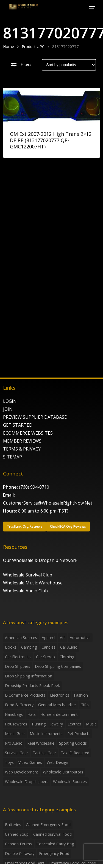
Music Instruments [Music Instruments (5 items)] (46, 733)
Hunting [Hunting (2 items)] (39, 724)
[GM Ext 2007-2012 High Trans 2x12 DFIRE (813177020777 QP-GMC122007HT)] (51, 105)
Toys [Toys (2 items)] (9, 762)
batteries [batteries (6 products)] (13, 824)
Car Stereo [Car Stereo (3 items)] (45, 656)
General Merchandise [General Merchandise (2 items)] (57, 704)
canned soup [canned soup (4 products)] (17, 834)
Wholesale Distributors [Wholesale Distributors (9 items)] (63, 772)
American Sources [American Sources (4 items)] (21, 637)
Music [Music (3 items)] (91, 724)
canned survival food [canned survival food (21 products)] (52, 834)
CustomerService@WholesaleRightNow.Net (47, 503)
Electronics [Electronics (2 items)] (59, 695)
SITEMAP (12, 457)
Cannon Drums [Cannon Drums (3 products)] (18, 843)
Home (8, 46)
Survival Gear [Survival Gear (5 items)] (16, 752)
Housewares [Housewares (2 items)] (16, 724)
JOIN (8, 409)
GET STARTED (17, 425)
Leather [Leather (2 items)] (74, 724)
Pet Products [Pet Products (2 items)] (78, 733)
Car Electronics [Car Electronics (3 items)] (18, 656)
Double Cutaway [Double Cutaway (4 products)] (19, 853)
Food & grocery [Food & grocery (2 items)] (19, 704)
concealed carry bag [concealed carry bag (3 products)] (55, 843)
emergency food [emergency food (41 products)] (54, 853)
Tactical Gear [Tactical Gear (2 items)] (44, 752)
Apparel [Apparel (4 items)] (48, 637)
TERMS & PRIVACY (22, 449)
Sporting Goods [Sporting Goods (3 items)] (73, 743)
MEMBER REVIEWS (22, 441)
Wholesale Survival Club (27, 575)
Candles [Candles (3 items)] (48, 647)
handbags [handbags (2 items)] (14, 714)
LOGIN (10, 401)
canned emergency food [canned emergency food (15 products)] (48, 824)
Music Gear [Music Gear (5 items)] (15, 733)
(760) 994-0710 (34, 487)
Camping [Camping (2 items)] (29, 647)
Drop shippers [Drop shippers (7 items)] (17, 666)
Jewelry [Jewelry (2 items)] (56, 724)
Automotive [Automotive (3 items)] (80, 637)
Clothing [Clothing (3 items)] (67, 656)
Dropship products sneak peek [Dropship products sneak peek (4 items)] (32, 685)
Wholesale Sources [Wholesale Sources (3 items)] (70, 781)
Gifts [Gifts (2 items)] (84, 704)
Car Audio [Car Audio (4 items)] (68, 647)
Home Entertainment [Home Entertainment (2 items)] (59, 714)
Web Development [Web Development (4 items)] (21, 772)
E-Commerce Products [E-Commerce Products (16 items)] (25, 695)
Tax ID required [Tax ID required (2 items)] (75, 752)
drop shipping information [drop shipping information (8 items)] (28, 676)
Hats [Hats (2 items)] (31, 714)
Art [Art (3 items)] (62, 637)
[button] (92, 6)
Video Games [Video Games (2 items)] (30, 762)
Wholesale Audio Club (25, 591)
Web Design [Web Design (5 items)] (57, 762)
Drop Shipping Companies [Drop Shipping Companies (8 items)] (58, 666)
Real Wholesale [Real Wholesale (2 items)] (40, 743)
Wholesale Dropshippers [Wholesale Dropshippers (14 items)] (26, 781)
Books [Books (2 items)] (10, 647)
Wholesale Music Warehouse (33, 583)
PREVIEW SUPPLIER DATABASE (35, 417)
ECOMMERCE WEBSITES (28, 433)
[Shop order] (69, 65)
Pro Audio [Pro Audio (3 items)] (14, 743)
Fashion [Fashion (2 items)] (81, 695)
